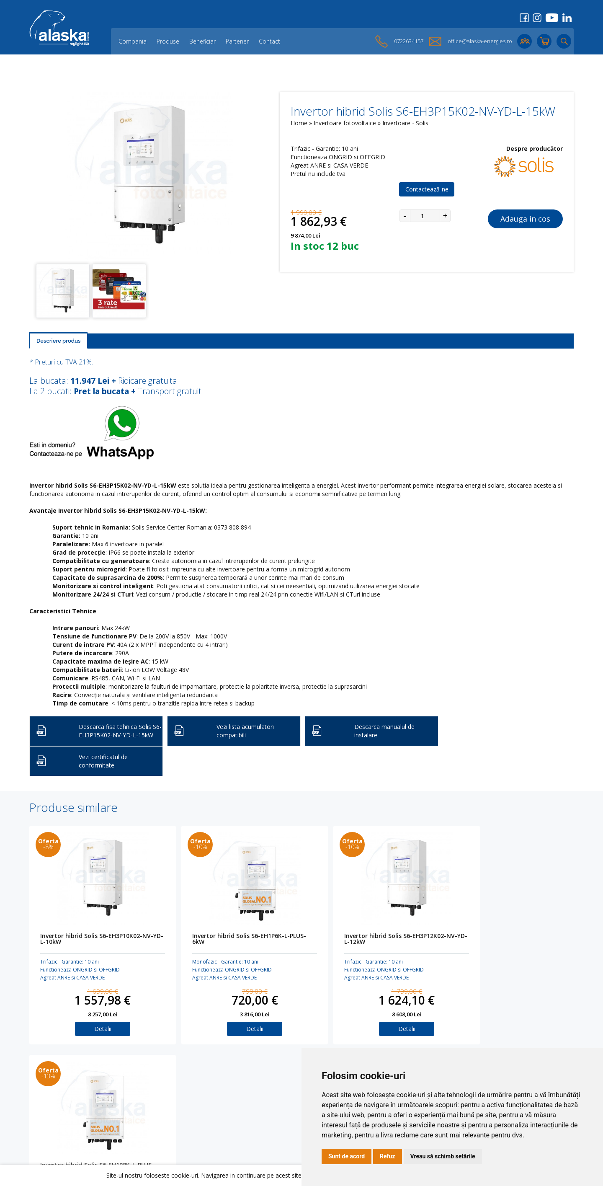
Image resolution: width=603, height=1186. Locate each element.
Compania (133, 41)
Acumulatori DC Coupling (62, 1094)
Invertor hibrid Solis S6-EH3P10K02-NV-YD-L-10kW (91, 939)
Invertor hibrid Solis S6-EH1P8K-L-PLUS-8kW (492, 939)
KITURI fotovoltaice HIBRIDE (65, 1128)
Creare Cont (263, 1087)
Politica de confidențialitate (283, 1121)
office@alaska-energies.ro (480, 41)
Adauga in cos (525, 219)
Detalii (94, 1029)
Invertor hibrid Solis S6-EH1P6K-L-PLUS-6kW (223, 939)
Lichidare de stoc (161, 1128)
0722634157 (408, 41)
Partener (237, 41)
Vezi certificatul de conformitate (103, 761)
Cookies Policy (266, 1107)
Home (299, 123)
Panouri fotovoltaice (56, 1087)
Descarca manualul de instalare (384, 731)
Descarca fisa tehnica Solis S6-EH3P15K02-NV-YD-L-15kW (120, 731)
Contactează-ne (426, 189)
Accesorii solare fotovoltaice (67, 1114)
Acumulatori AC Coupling (62, 1101)
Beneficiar (202, 41)
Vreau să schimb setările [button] (442, 1156)
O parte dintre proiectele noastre (183, 1121)
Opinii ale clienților (163, 1114)
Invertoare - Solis (405, 123)
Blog (144, 1107)
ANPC (254, 1128)
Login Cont (261, 1094)
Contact (269, 41)
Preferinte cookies (271, 1134)
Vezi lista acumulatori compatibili (245, 731)
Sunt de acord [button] (346, 1156)
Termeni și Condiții (272, 1114)
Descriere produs (58, 341)
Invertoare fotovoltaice (346, 123)
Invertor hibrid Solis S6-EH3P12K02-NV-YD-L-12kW (360, 939)
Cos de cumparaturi (274, 1101)
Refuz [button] (387, 1156)
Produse (168, 41)
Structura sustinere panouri (66, 1121)
